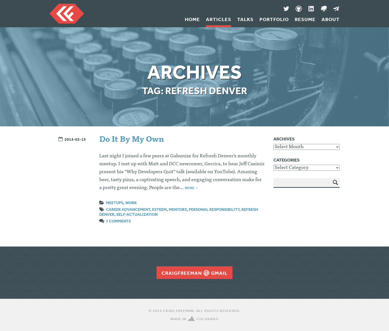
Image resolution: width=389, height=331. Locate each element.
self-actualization (137, 214)
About (331, 19)
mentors (178, 209)
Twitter (286, 8)
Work (131, 202)
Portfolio (274, 19)
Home (192, 19)
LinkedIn (311, 8)
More (189, 188)
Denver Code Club (323, 8)
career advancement (128, 209)
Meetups (114, 202)
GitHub (298, 8)
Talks (245, 19)
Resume (305, 19)
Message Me (336, 8)
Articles (218, 19)
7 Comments (118, 221)
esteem (159, 209)
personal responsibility (214, 209)
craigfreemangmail (194, 273)
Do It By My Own (131, 140)
